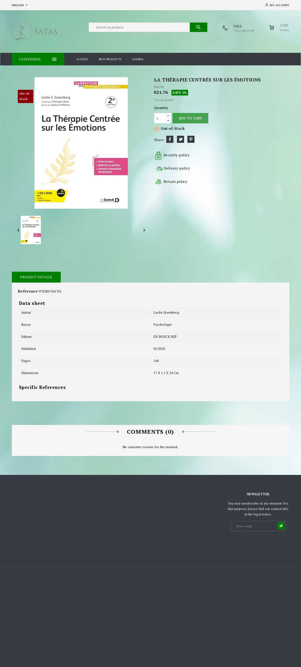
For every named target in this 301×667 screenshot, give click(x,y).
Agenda (138, 59)
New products (110, 59)
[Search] (148, 28)
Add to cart (190, 118)
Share (169, 139)
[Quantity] (160, 118)
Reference (28, 290)
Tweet (180, 139)
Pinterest (190, 139)
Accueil (82, 59)
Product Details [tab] (36, 277)
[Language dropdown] (20, 5)
